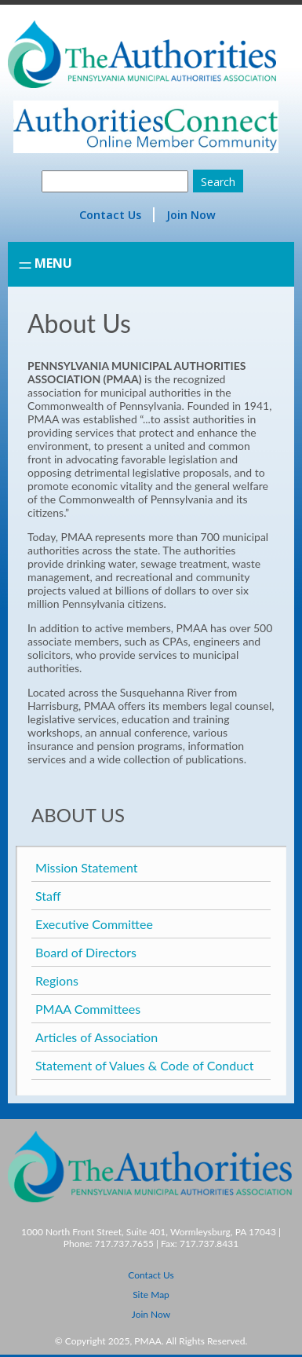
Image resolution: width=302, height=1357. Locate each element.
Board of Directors (85, 952)
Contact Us (110, 214)
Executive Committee (94, 923)
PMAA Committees (87, 1008)
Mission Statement (86, 867)
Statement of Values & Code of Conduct (144, 1065)
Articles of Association (96, 1037)
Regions (56, 980)
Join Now (191, 214)
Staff (48, 895)
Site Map (151, 1294)
